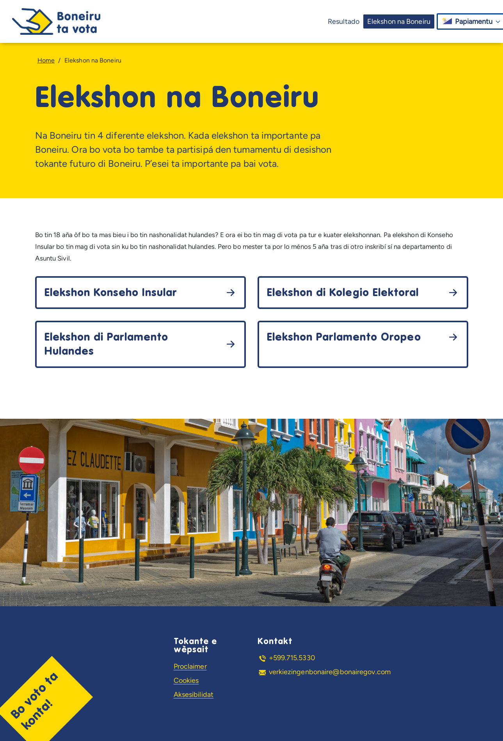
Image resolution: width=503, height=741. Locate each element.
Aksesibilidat (193, 694)
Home (46, 60)
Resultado (343, 21)
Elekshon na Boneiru (398, 21)
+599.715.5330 (292, 658)
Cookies (186, 680)
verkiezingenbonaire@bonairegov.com (330, 672)
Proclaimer (190, 666)
